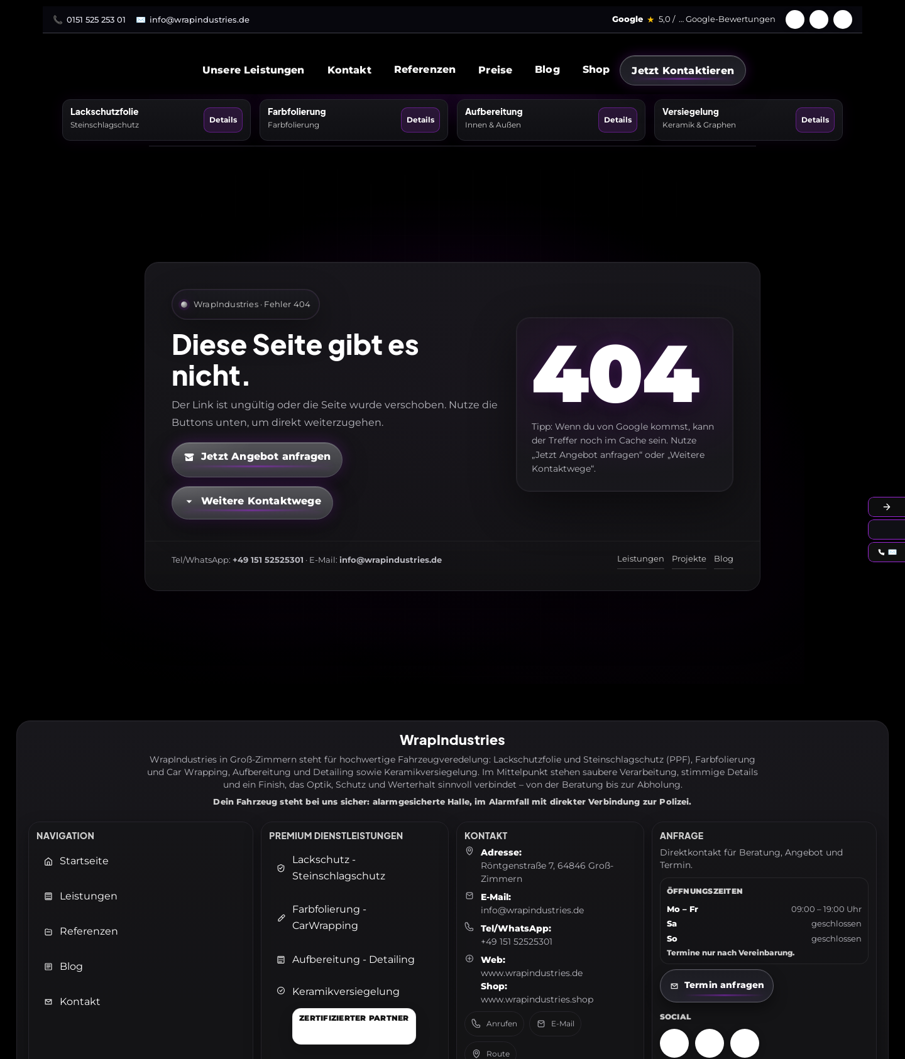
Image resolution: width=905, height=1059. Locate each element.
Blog (547, 69)
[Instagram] (818, 19)
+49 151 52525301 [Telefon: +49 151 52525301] (516, 941)
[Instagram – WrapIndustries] (674, 1043)
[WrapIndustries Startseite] (175, 70)
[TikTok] (842, 19)
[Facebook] (795, 19)
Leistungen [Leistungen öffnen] (80, 896)
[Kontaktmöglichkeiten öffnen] (252, 502)
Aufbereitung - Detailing (345, 959)
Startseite (76, 861)
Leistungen (640, 558)
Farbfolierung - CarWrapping (321, 917)
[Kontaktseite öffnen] (717, 985)
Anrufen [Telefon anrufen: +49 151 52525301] (494, 1024)
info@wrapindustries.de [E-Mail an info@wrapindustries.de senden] (532, 910)
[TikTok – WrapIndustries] (744, 1043)
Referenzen (425, 69)
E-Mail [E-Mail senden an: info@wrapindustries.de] (555, 1024)
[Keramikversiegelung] (346, 1015)
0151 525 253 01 (96, 19)
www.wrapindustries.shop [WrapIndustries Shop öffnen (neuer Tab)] (537, 999)
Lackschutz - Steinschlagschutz (330, 868)
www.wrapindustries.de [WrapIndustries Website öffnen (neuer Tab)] (532, 973)
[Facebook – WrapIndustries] (709, 1043)
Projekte (689, 558)
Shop (596, 69)
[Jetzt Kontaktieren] (683, 70)
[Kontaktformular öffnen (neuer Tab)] (257, 459)
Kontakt (72, 1001)
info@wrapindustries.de (200, 19)
